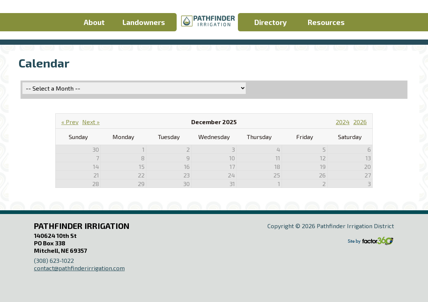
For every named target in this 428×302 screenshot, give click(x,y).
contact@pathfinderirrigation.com (79, 267)
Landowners (143, 22)
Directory (270, 22)
